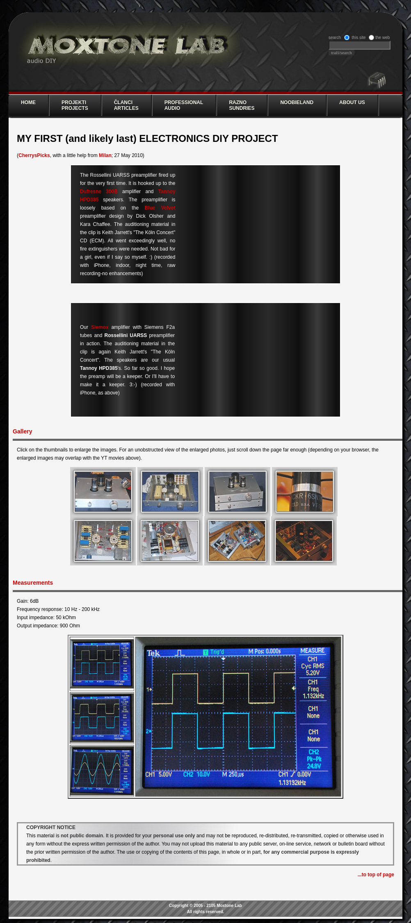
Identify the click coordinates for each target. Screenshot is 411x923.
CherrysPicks (34, 155)
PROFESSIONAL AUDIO (183, 105)
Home (28, 102)
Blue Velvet (159, 208)
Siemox (100, 327)
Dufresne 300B (99, 191)
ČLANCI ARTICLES (126, 105)
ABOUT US (352, 102)
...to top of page (376, 874)
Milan (105, 155)
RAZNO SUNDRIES (241, 105)
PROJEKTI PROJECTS (75, 105)
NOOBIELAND (296, 102)
